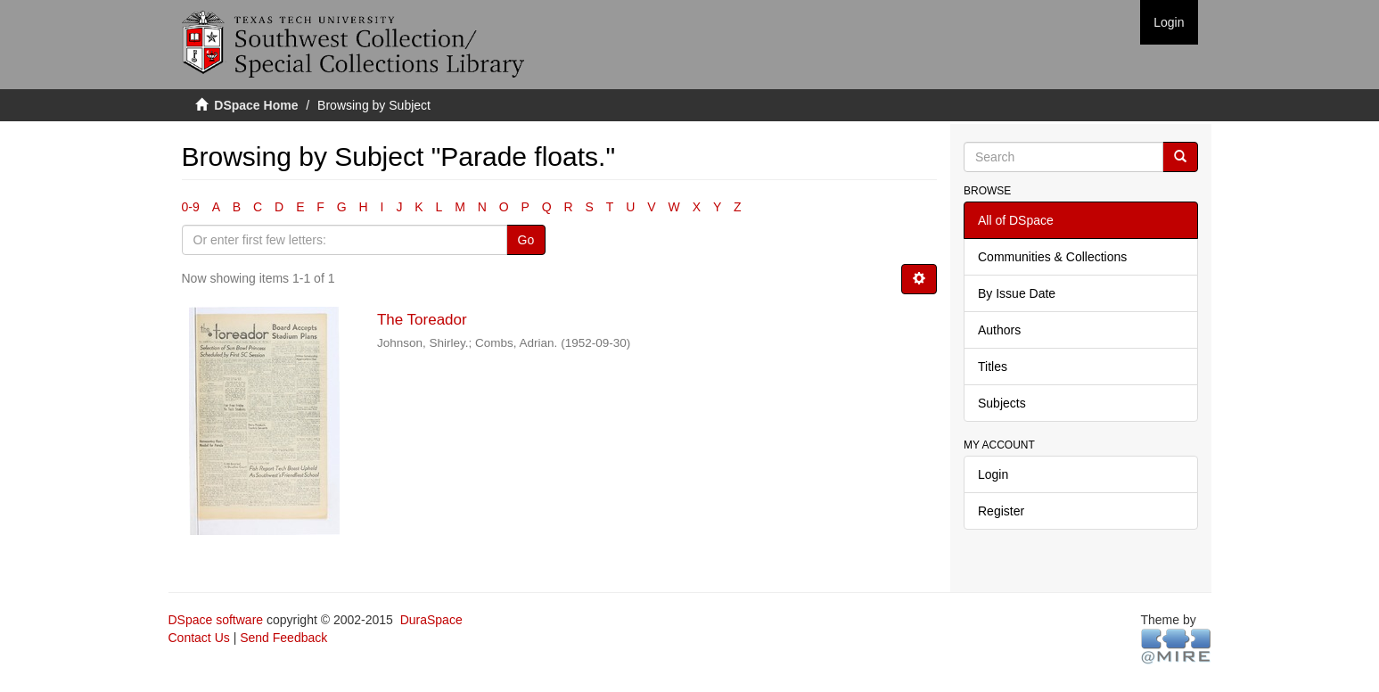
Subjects (1002, 403)
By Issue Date (1016, 293)
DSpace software (216, 620)
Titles (992, 366)
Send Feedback (283, 637)
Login (993, 474)
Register (1001, 511)
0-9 (191, 207)
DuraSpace (431, 620)
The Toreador (422, 319)
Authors (999, 330)
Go (526, 240)
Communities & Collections (1052, 257)
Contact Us (199, 637)
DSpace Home (256, 105)
